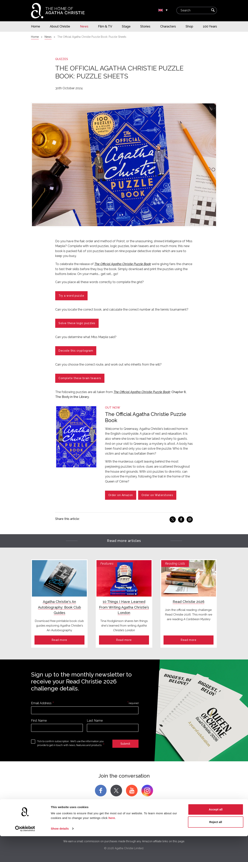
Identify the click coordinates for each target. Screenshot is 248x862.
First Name (39, 720)
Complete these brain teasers (80, 378)
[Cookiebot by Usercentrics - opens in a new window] (25, 854)
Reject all (215, 847)
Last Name (95, 720)
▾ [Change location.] (167, 10)
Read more (59, 639)
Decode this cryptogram (76, 350)
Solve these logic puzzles (77, 323)
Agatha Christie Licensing (95, 823)
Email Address (41, 703)
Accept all (216, 835)
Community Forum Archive (135, 823)
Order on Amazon (120, 495)
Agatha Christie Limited (57, 823)
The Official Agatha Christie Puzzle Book (122, 264)
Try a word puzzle (71, 295)
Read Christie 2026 (188, 602)
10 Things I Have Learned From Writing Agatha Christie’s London (124, 607)
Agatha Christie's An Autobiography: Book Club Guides (59, 607)
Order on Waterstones (157, 495)
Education (165, 823)
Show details (60, 854)
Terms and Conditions (192, 823)
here (111, 843)
